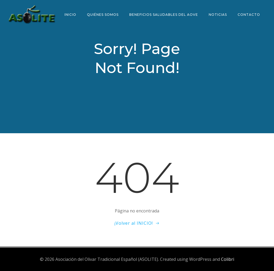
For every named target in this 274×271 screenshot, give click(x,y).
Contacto (249, 15)
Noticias (218, 15)
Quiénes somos (103, 15)
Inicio (70, 15)
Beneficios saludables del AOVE (163, 15)
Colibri (227, 259)
